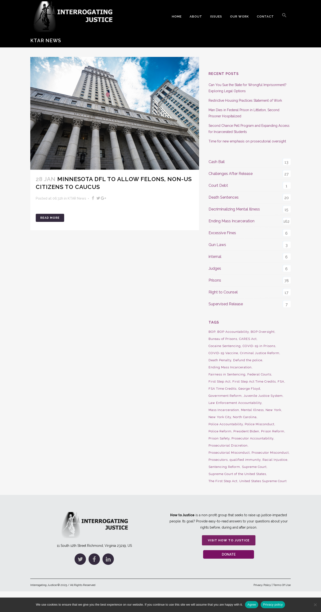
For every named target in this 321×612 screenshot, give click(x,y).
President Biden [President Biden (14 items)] (246, 431)
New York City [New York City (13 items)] (220, 417)
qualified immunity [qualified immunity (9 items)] (245, 459)
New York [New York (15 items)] (273, 410)
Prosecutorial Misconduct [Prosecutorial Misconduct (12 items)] (229, 452)
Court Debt (218, 185)
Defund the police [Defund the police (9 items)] (247, 360)
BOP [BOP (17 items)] (212, 331)
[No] (315, 604)
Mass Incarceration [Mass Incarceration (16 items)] (224, 410)
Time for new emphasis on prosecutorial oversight (247, 141)
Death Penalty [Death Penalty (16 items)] (220, 360)
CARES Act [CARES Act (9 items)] (248, 339)
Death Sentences (224, 197)
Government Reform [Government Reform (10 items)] (225, 395)
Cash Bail (217, 162)
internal (215, 256)
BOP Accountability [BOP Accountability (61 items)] (233, 331)
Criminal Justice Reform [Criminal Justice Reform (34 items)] (259, 353)
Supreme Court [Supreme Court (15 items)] (254, 467)
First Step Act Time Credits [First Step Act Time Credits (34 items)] (254, 381)
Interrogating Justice (43, 585)
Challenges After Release (231, 173)
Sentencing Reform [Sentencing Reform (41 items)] (224, 467)
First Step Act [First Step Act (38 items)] (220, 381)
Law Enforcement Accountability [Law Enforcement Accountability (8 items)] (235, 403)
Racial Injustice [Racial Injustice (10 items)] (275, 459)
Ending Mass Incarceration (231, 221)
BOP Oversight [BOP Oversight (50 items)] (263, 331)
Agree (251, 604)
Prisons (215, 280)
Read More (50, 217)
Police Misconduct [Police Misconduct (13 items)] (259, 424)
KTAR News (77, 198)
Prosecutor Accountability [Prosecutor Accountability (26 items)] (252, 438)
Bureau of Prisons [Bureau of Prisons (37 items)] (223, 339)
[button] (284, 16)
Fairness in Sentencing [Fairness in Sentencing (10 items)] (227, 374)
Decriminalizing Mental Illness (234, 209)
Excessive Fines (222, 233)
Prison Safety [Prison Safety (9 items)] (219, 438)
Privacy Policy (262, 585)
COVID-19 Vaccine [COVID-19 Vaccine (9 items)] (223, 353)
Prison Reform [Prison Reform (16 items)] (272, 431)
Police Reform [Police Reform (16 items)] (220, 431)
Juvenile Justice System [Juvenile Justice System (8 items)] (263, 395)
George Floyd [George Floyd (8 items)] (249, 388)
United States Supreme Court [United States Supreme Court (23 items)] (263, 481)
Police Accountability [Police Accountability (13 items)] (226, 424)
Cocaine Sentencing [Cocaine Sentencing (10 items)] (225, 346)
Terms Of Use (282, 585)
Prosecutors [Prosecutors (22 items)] (218, 459)
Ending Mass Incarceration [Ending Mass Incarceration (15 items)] (230, 367)
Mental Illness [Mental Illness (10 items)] (252, 410)
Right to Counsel (223, 292)
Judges (215, 268)
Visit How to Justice (229, 540)
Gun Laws (217, 244)
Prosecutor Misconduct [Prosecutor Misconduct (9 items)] (270, 452)
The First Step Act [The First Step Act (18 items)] (223, 481)
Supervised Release (226, 304)
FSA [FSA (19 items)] (281, 381)
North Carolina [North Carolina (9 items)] (245, 417)
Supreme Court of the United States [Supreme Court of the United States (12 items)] (237, 474)
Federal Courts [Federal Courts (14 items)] (259, 374)
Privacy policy (273, 604)
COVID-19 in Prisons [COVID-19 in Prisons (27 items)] (259, 346)
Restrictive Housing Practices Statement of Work (245, 100)
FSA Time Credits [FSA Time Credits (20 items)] (222, 388)
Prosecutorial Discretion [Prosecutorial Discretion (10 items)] (228, 445)
